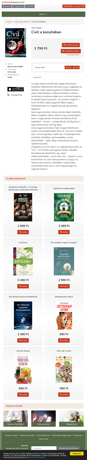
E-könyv (9, 21)
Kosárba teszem (70, 45)
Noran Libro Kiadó (15, 66)
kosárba (23, 232)
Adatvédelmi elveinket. (37, 457)
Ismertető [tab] (37, 77)
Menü (43, 14)
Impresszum (43, 439)
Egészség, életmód (22, 21)
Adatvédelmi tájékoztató (61, 435)
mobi (76, 67)
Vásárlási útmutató (27, 435)
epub (68, 67)
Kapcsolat (78, 435)
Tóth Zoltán (36, 28)
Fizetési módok (11, 435)
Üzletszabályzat (43, 435)
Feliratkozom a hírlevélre (68, 448)
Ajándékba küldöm (70, 51)
